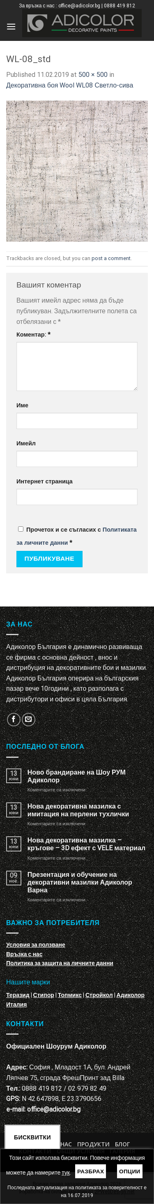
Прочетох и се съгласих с (76, 536)
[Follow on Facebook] (14, 719)
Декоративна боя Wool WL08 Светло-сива (69, 85)
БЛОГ (122, 1144)
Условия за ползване (35, 944)
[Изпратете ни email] (28, 719)
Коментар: (33, 334)
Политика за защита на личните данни (59, 963)
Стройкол (99, 995)
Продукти (93, 1144)
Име (22, 405)
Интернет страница (44, 481)
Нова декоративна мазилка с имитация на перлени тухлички (78, 810)
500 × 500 (93, 75)
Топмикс (70, 995)
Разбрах (90, 1171)
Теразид (18, 995)
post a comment (111, 258)
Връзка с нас (24, 954)
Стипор (43, 995)
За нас (62, 1144)
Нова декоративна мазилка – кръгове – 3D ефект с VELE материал (86, 844)
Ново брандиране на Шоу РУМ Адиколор (77, 776)
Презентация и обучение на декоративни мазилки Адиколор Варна (80, 882)
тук (66, 1172)
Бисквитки (32, 1137)
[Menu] (11, 26)
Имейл (26, 443)
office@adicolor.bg (53, 1109)
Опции (129, 1171)
